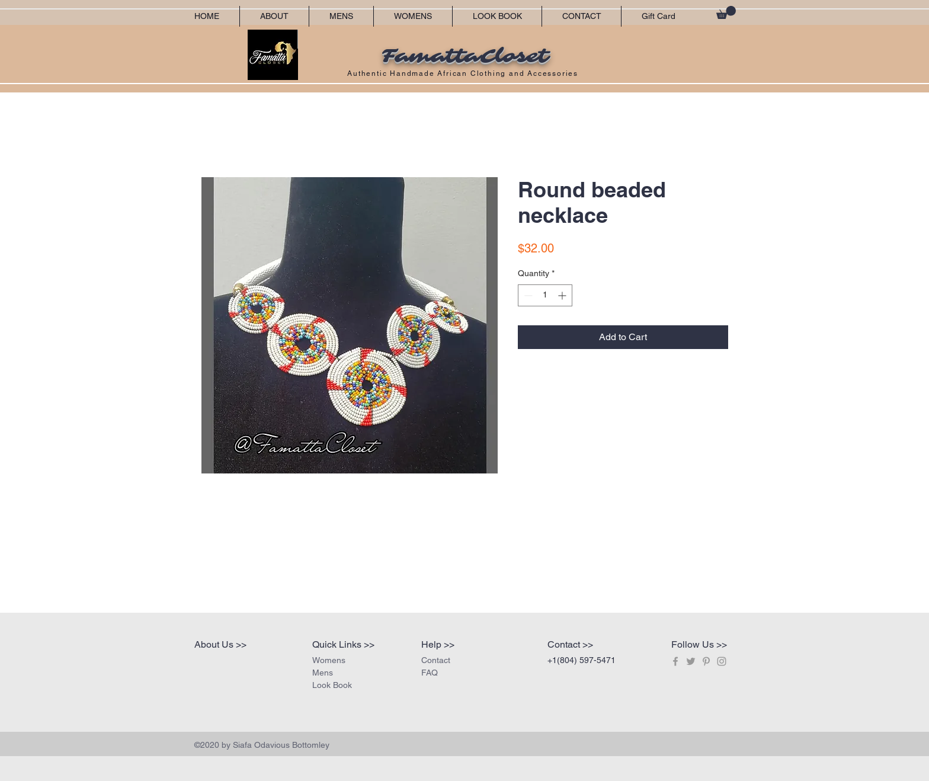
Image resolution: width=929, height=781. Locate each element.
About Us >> (220, 644)
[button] (726, 12)
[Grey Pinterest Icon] (706, 661)
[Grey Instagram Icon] (722, 661)
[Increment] (563, 295)
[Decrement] (527, 295)
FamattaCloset (464, 56)
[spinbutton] (545, 295)
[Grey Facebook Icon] (675, 661)
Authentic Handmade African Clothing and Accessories (464, 73)
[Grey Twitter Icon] (691, 661)
